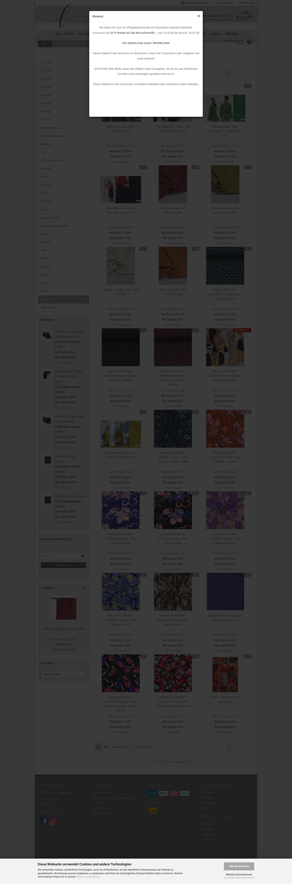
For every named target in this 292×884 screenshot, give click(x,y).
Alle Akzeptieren (239, 866)
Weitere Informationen (239, 874)
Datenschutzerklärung (88, 876)
